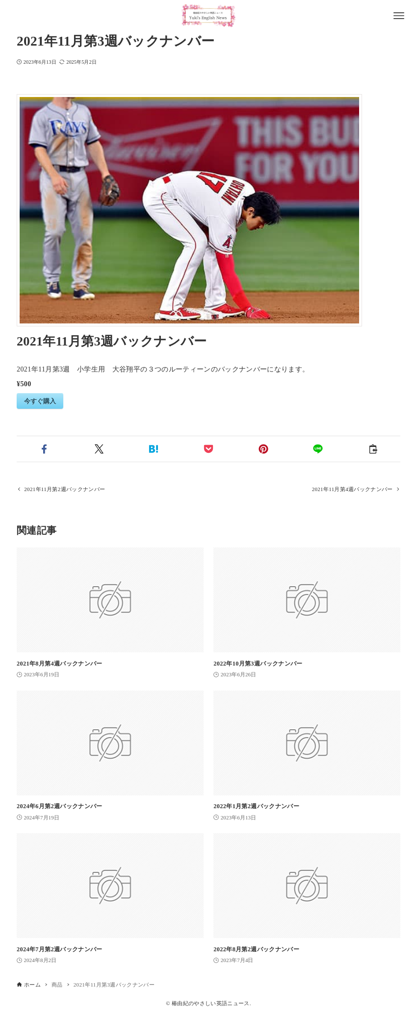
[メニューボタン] (399, 15)
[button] (44, 449)
